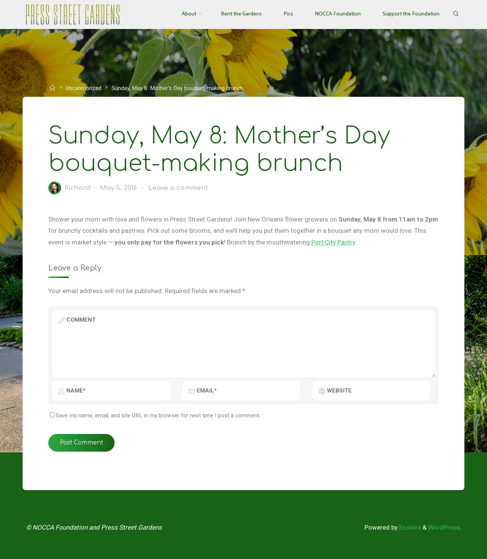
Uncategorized (83, 88)
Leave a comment (178, 187)
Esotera (409, 527)
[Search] (455, 14)
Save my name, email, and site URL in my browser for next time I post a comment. (155, 415)
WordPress (444, 527)
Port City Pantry (333, 242)
